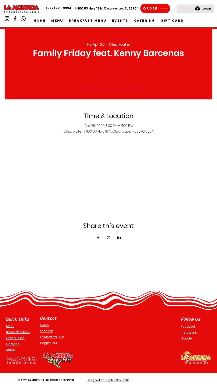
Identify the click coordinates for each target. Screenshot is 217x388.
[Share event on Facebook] (98, 237)
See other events (108, 79)
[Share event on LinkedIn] (119, 237)
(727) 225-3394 (58, 8)
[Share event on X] (109, 237)
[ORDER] (155, 8)
